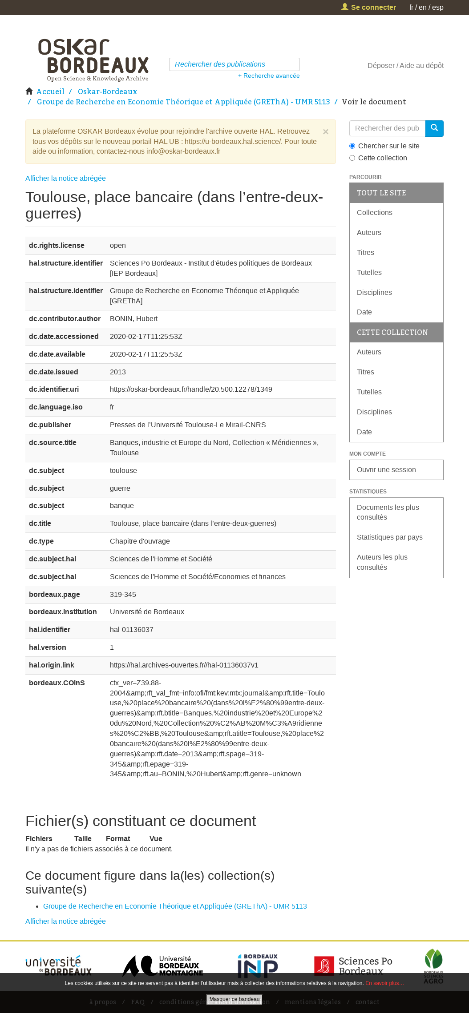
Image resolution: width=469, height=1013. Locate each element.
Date (364, 312)
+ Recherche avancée (269, 75)
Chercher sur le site (384, 146)
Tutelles (369, 272)
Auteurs (369, 232)
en (423, 7)
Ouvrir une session (386, 469)
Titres (365, 252)
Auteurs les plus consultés (382, 562)
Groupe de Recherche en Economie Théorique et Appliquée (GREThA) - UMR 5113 (183, 102)
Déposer (381, 65)
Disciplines (374, 292)
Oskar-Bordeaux (107, 91)
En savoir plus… (384, 983)
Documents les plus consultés (388, 512)
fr (411, 7)
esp (438, 7)
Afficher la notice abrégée (65, 178)
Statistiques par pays (390, 537)
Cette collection (378, 158)
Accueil (50, 91)
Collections (374, 212)
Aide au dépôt (422, 65)
